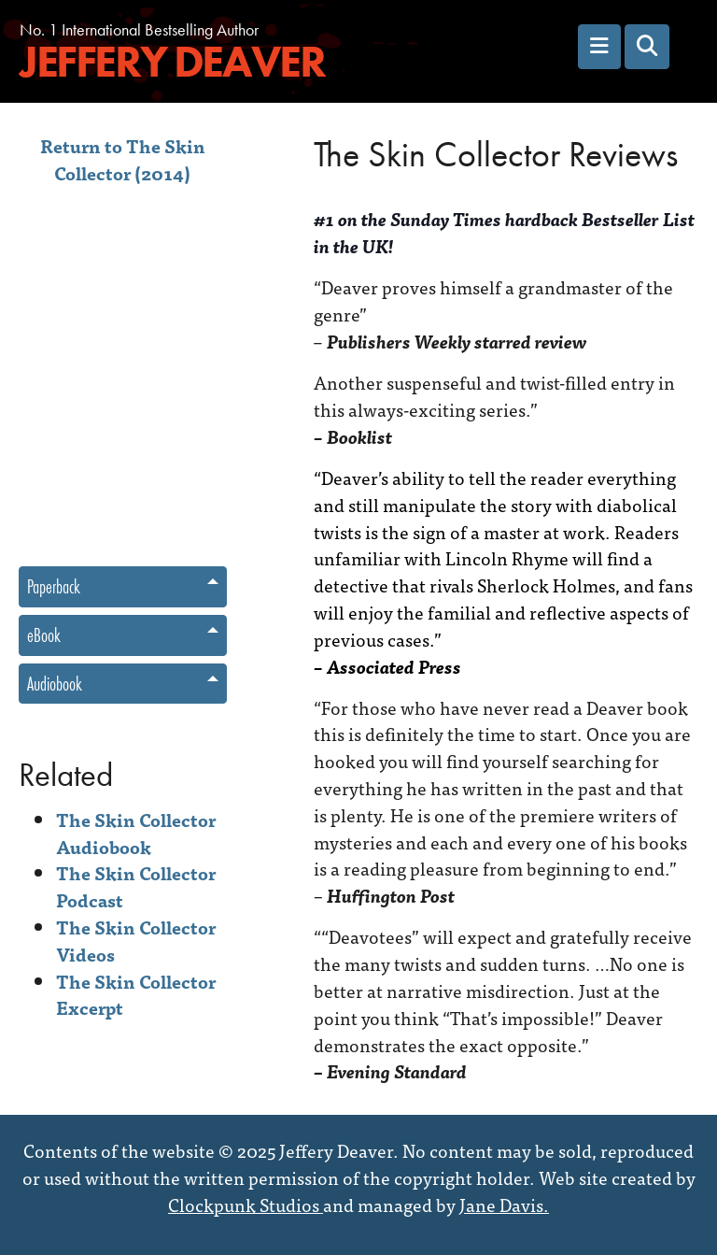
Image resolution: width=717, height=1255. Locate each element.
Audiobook (54, 683)
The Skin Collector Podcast (136, 886)
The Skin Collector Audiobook (136, 833)
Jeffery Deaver (172, 62)
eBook (44, 635)
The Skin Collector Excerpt (136, 994)
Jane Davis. (504, 1204)
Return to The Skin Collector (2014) (122, 159)
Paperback (53, 586)
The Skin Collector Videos (136, 940)
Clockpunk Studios (245, 1204)
